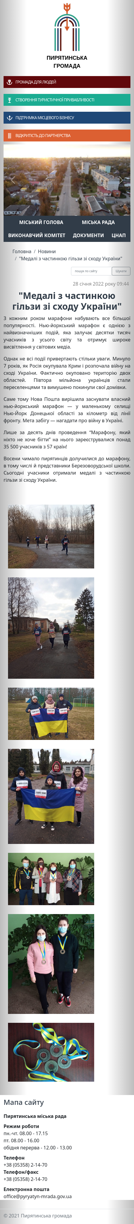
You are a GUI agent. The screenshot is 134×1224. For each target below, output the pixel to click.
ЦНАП (118, 235)
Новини (47, 251)
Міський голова (41, 222)
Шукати (121, 271)
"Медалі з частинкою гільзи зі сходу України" (70, 258)
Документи (88, 235)
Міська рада (98, 222)
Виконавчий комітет (36, 235)
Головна (21, 251)
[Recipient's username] (91, 271)
